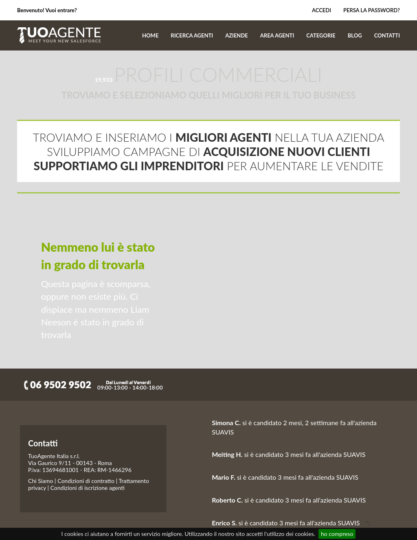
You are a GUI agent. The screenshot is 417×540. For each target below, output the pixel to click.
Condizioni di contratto (85, 480)
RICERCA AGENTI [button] (192, 35)
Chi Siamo (40, 480)
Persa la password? (371, 10)
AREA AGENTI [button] (277, 35)
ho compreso (337, 533)
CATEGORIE (320, 35)
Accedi (317, 10)
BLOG (355, 35)
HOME (150, 35)
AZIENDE (236, 35)
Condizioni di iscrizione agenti (87, 487)
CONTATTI (387, 35)
